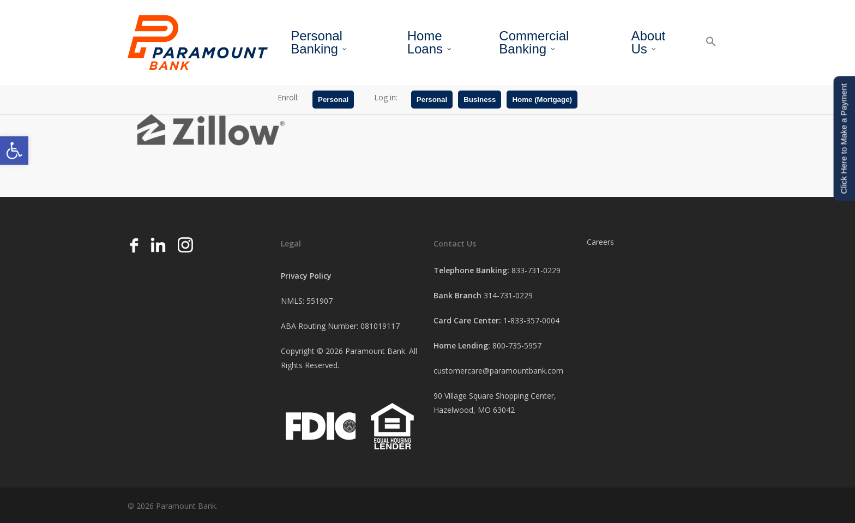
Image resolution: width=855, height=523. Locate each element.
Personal (333, 99)
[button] (14, 150)
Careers (600, 242)
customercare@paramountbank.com (498, 370)
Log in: (386, 97)
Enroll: (288, 97)
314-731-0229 (508, 295)
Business (479, 99)
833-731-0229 (536, 270)
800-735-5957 (516, 345)
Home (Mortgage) (542, 99)
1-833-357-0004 (531, 320)
